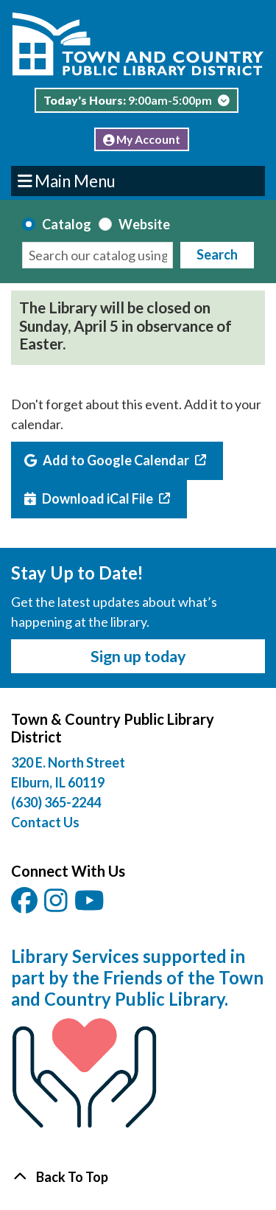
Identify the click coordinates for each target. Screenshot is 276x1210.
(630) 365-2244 (56, 802)
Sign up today (138, 656)
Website (144, 224)
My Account (142, 139)
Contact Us (45, 822)
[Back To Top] (138, 1177)
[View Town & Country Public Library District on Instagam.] (57, 905)
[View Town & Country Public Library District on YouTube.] (90, 905)
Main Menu (67, 180)
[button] (136, 104)
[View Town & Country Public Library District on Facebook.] (25, 905)
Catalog (66, 224)
